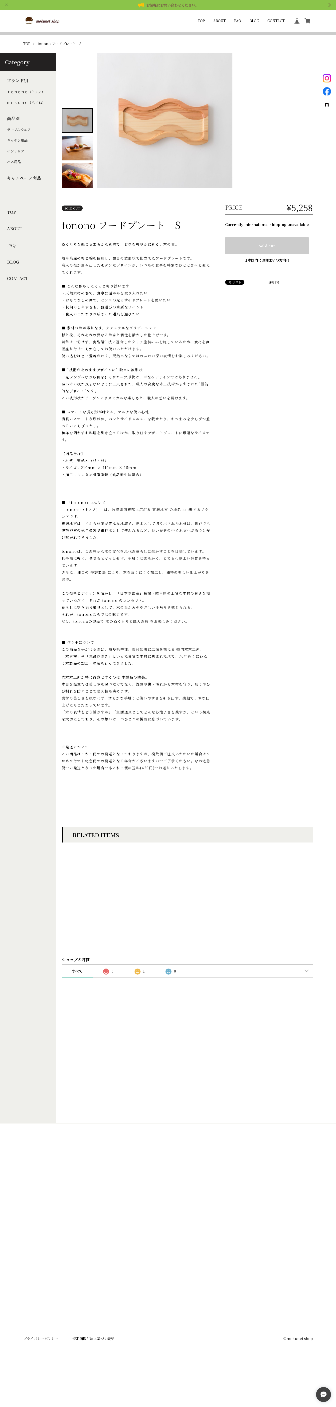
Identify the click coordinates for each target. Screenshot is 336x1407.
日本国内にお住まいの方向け (267, 275)
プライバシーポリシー (40, 1368)
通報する (274, 297)
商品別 (13, 133)
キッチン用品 (17, 155)
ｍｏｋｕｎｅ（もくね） (26, 117)
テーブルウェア (19, 144)
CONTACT (276, 20)
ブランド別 (17, 95)
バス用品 (14, 176)
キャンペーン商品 (24, 193)
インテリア (15, 165)
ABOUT (219, 20)
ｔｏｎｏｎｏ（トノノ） (26, 106)
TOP (201, 20)
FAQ (237, 20)
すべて (77, 1001)
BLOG (254, 20)
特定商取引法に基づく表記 (93, 1368)
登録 (168, 1263)
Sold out (267, 260)
